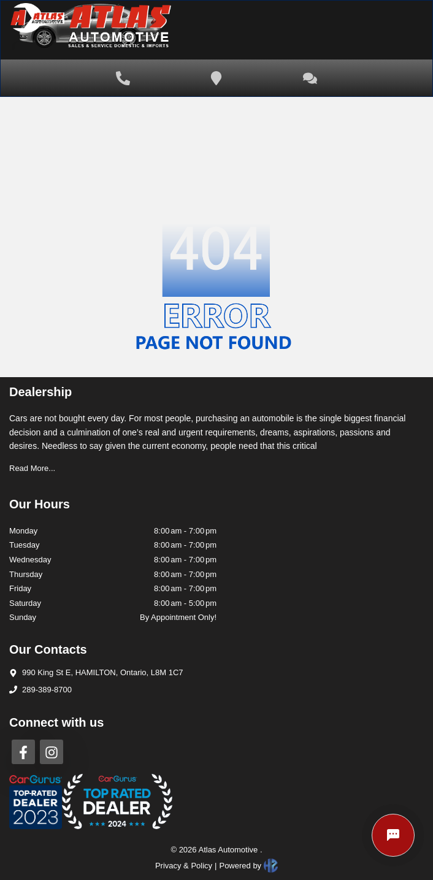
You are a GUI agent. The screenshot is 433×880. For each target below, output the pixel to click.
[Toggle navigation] (396, 30)
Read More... (32, 468)
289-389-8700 (47, 689)
